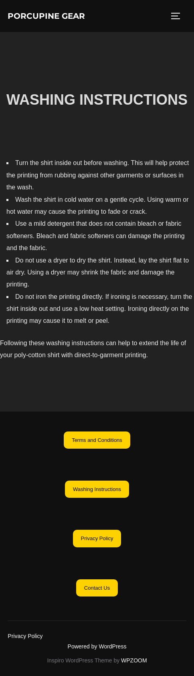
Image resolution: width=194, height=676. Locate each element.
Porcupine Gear (46, 16)
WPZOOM (134, 660)
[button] (97, 440)
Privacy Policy (25, 636)
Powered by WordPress (97, 646)
